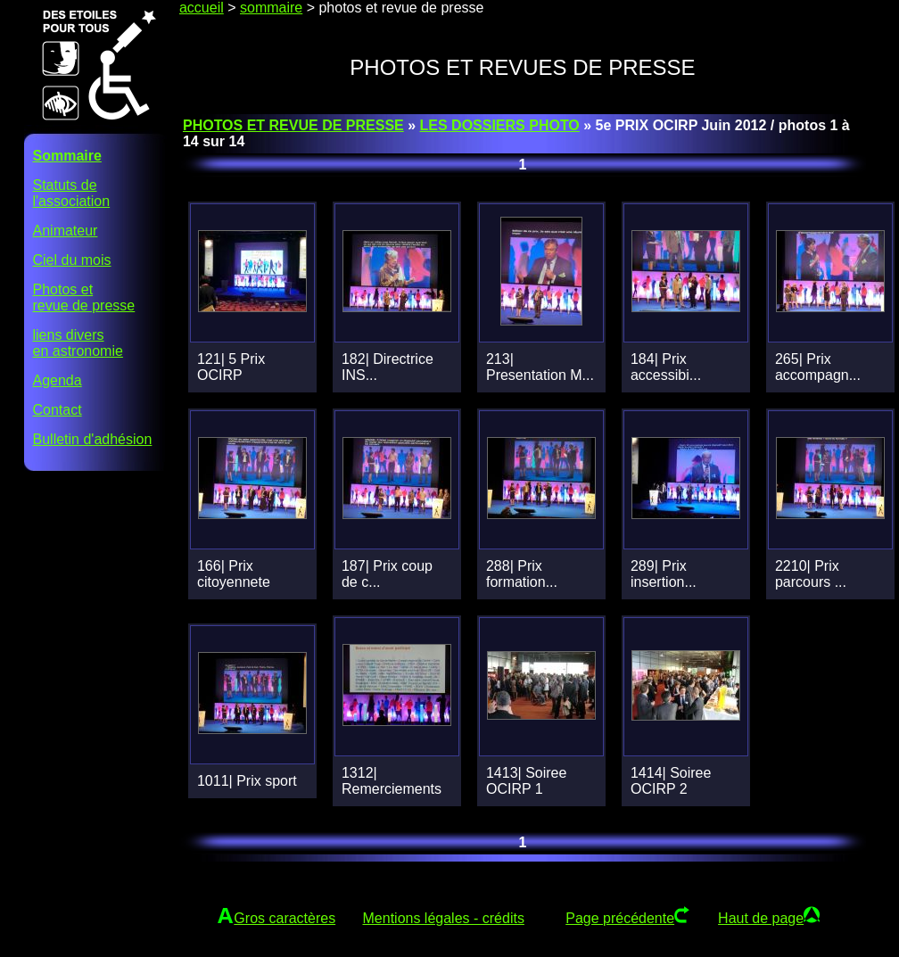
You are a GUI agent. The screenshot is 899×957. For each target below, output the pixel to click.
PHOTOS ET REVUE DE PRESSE (293, 125)
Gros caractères (284, 918)
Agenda (57, 380)
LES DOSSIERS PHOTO (500, 125)
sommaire (271, 7)
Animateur (65, 230)
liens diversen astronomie (78, 343)
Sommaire (67, 155)
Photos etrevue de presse (84, 297)
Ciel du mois (72, 260)
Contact (57, 409)
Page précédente (619, 918)
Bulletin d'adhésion (93, 439)
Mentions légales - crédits (443, 918)
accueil (201, 7)
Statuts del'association (72, 193)
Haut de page (761, 918)
